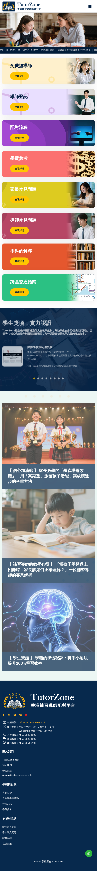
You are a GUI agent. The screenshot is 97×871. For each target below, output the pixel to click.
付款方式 (7, 803)
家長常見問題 (9, 826)
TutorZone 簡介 (10, 759)
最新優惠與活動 (10, 798)
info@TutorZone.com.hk (32, 722)
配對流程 (7, 837)
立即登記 (19, 75)
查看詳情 (19, 137)
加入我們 (7, 765)
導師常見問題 (9, 832)
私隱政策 (7, 843)
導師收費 (7, 792)
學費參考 (7, 809)
